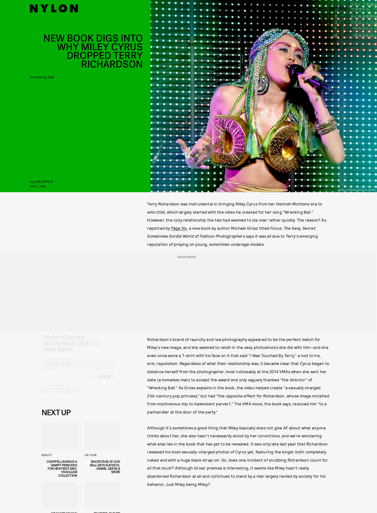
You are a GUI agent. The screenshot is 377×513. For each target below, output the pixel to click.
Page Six (179, 228)
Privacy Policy (65, 395)
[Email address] (78, 368)
